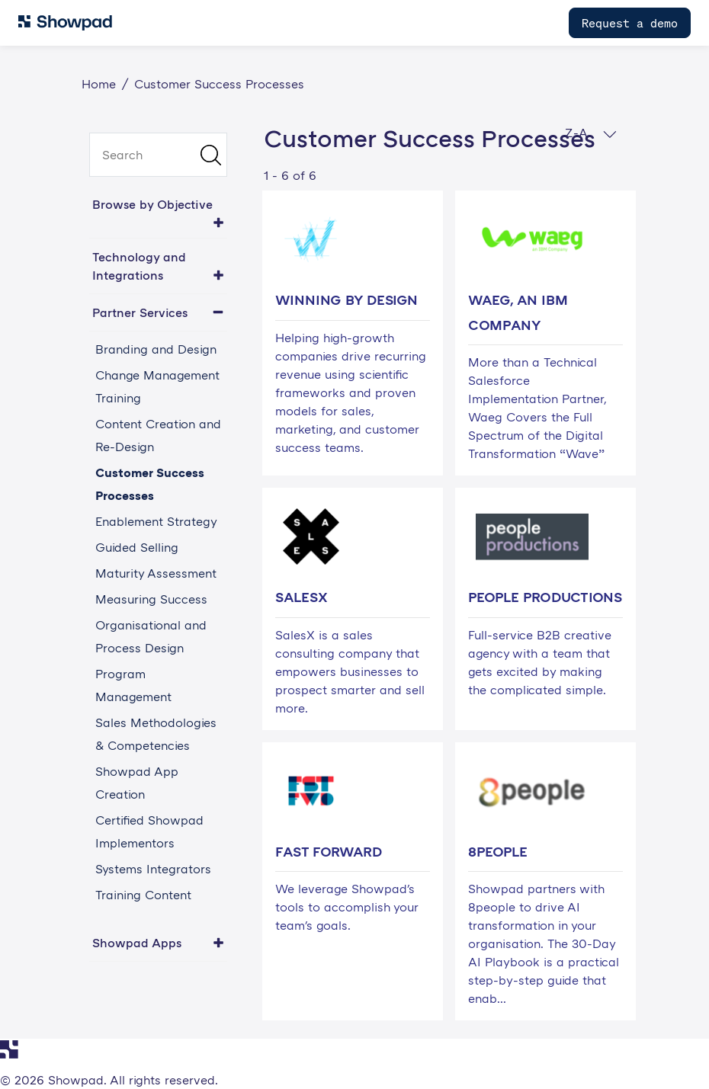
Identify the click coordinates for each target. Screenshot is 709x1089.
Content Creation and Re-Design (158, 435)
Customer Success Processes (149, 484)
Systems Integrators (153, 868)
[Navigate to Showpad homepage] (65, 22)
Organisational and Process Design (151, 636)
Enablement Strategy (156, 521)
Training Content (143, 894)
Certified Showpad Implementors (149, 831)
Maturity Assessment (156, 573)
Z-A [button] (591, 133)
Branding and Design (156, 349)
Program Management (133, 685)
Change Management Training (157, 386)
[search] (158, 155)
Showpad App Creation (136, 783)
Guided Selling (136, 547)
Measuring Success (151, 599)
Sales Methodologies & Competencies (156, 734)
